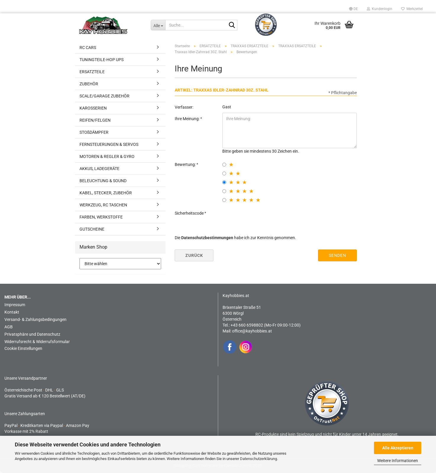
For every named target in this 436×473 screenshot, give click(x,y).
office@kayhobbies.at (252, 331)
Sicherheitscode (190, 213)
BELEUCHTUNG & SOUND (103, 180)
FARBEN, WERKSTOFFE (101, 217)
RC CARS (88, 47)
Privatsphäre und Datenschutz (32, 334)
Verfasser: (184, 107)
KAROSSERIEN (93, 108)
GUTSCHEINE (92, 229)
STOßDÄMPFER (94, 132)
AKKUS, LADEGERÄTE (99, 168)
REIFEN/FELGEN (95, 120)
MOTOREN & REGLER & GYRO (107, 156)
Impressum (14, 304)
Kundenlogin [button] (379, 9)
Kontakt (11, 312)
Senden (337, 255)
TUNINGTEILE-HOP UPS (102, 59)
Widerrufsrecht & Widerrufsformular (37, 341)
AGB (8, 326)
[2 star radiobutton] (224, 173)
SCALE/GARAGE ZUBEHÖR (104, 96)
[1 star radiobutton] (224, 165)
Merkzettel (412, 9)
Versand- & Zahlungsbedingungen (35, 319)
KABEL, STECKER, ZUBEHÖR (106, 192)
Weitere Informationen (397, 460)
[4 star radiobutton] (224, 191)
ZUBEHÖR (89, 83)
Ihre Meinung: (187, 118)
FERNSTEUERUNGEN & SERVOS (109, 144)
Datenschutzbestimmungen (207, 237)
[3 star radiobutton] (224, 182)
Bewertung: (186, 164)
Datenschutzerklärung (258, 458)
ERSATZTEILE (92, 71)
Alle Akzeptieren (397, 448)
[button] (353, 8)
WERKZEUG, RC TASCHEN (103, 205)
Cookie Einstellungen (23, 348)
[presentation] (267, 218)
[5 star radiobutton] (224, 200)
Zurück (194, 255)
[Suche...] (158, 25)
